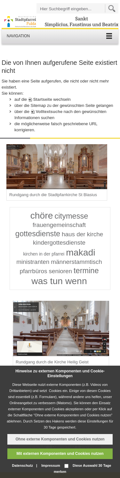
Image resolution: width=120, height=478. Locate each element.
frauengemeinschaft (59, 225)
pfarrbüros (33, 271)
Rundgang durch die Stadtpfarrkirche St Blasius (53, 194)
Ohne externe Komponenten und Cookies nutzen (59, 439)
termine (86, 270)
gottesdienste (37, 234)
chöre (41, 215)
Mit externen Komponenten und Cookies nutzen (59, 453)
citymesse (71, 216)
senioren (60, 271)
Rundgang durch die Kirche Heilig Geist (52, 362)
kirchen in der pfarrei (43, 253)
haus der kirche (82, 234)
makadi (80, 252)
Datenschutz (22, 465)
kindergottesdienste (59, 242)
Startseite (42, 99)
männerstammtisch (76, 261)
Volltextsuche (49, 111)
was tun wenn (59, 281)
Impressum (50, 465)
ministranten (32, 261)
